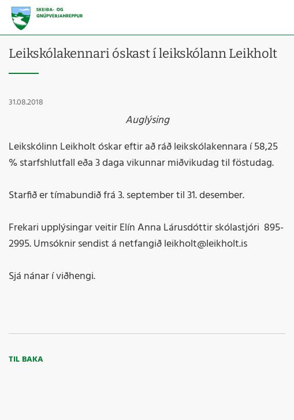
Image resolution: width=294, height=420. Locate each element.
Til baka (26, 359)
